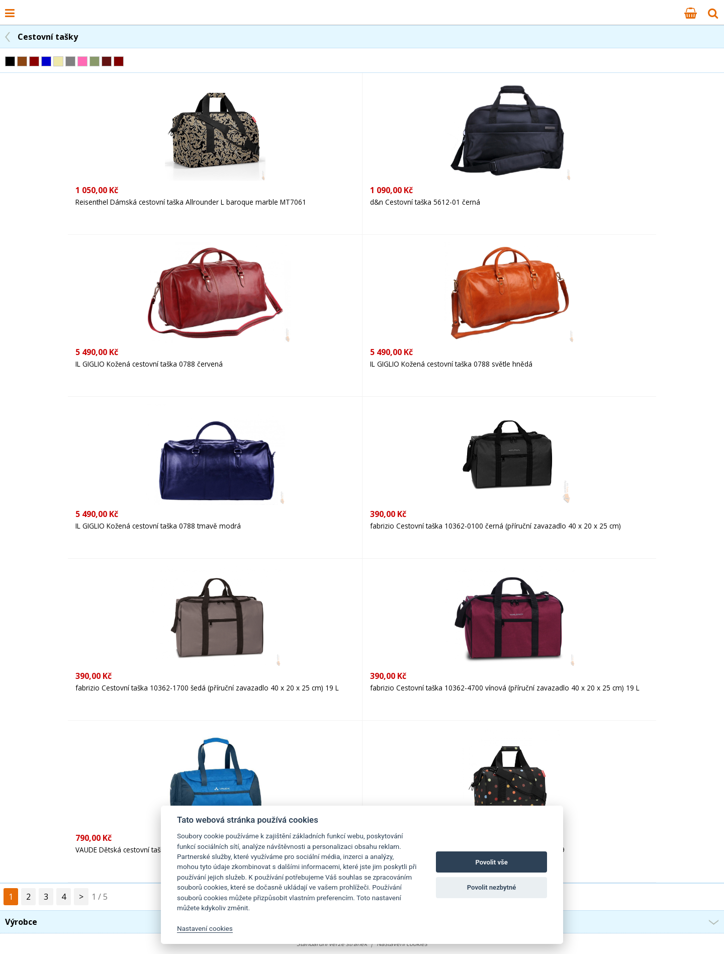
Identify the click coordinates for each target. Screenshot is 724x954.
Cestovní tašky (48, 36)
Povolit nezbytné (491, 887)
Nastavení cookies (205, 928)
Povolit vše (491, 862)
